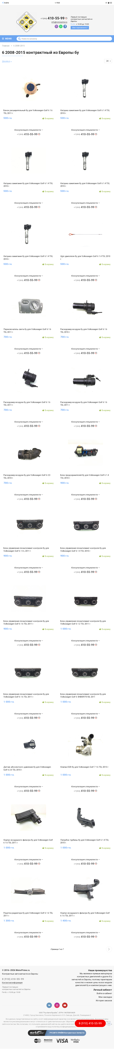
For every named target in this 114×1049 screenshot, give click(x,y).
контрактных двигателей (88, 978)
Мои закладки (105, 998)
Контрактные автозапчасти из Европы (20, 975)
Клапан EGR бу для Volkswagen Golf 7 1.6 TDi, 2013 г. (84, 768)
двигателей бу (82, 987)
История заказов (104, 1002)
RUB (57, 3)
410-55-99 (53, 18)
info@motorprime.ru (60, 22)
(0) (109, 3)
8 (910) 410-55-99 (13, 980)
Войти (5, 3)
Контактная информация (12, 984)
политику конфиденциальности (65, 1028)
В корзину (48, 118)
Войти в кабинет (104, 995)
